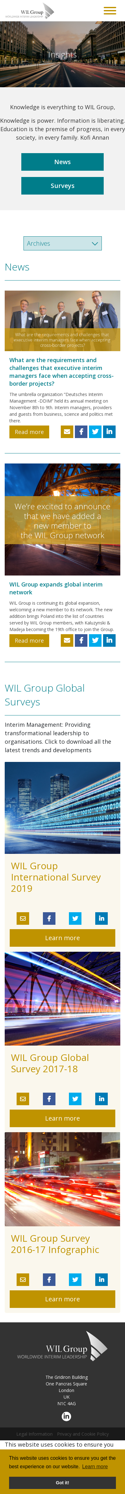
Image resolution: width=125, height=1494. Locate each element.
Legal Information (34, 1434)
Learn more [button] (95, 1466)
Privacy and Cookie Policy (83, 1434)
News (62, 162)
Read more (29, 432)
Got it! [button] (62, 1482)
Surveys (63, 185)
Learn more (62, 938)
